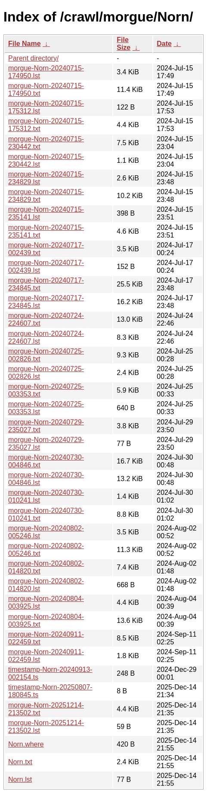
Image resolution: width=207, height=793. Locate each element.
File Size (123, 43)
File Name (24, 43)
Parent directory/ (33, 58)
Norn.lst (20, 779)
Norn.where (26, 744)
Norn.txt (20, 762)
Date (164, 43)
